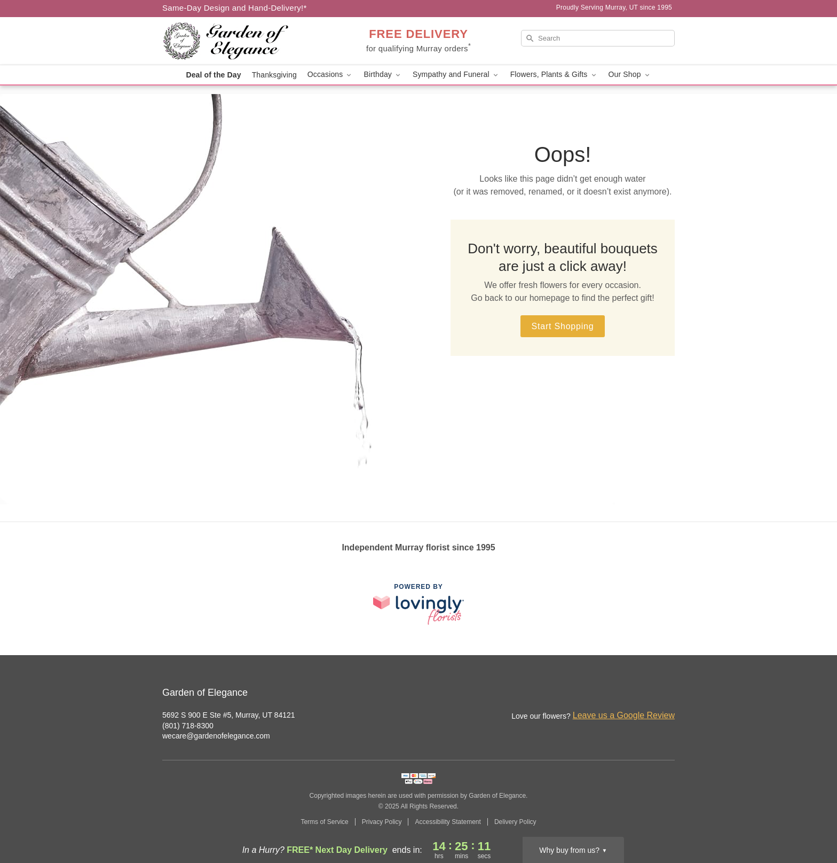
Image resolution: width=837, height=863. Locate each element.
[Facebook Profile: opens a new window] (643, 693)
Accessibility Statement (447, 822)
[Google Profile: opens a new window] (667, 693)
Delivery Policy (515, 822)
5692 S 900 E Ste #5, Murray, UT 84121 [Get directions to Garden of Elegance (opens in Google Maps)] (228, 715)
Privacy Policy (382, 822)
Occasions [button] (330, 74)
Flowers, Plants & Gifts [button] (554, 74)
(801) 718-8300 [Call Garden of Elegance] (188, 725)
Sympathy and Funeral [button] (456, 74)
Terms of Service (324, 822)
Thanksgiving (274, 75)
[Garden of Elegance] (239, 41)
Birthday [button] (383, 74)
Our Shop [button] (630, 74)
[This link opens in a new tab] (418, 604)
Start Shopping (562, 326)
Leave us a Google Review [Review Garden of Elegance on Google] (624, 715)
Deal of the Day (213, 75)
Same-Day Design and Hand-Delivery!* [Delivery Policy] (234, 7)
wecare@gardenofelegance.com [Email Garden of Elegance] (216, 736)
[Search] (598, 38)
